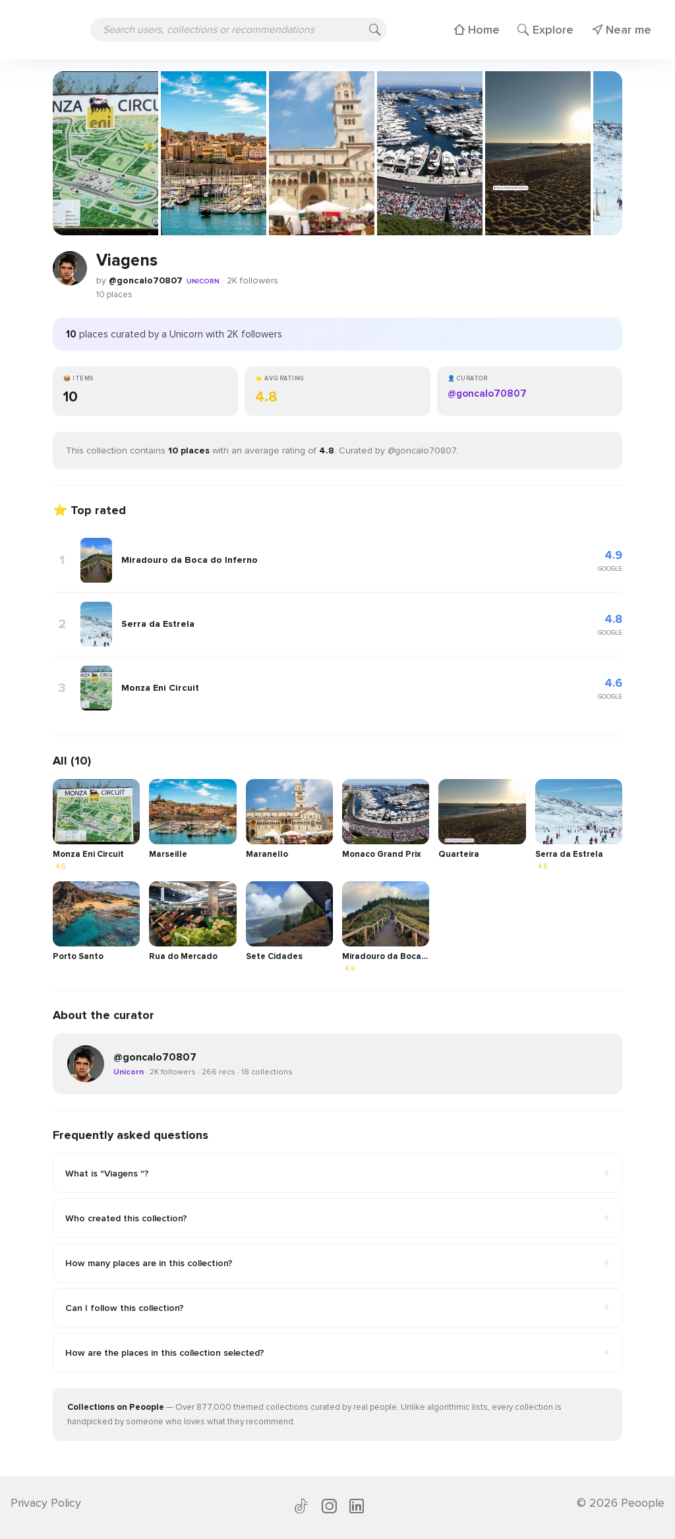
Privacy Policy (46, 1502)
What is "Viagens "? (337, 1173)
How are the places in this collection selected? (337, 1352)
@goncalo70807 (146, 280)
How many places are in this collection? (337, 1263)
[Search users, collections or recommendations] (238, 30)
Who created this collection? (337, 1218)
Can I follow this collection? (337, 1308)
